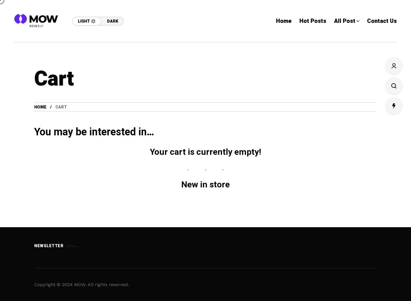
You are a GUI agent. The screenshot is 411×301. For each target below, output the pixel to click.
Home (40, 107)
